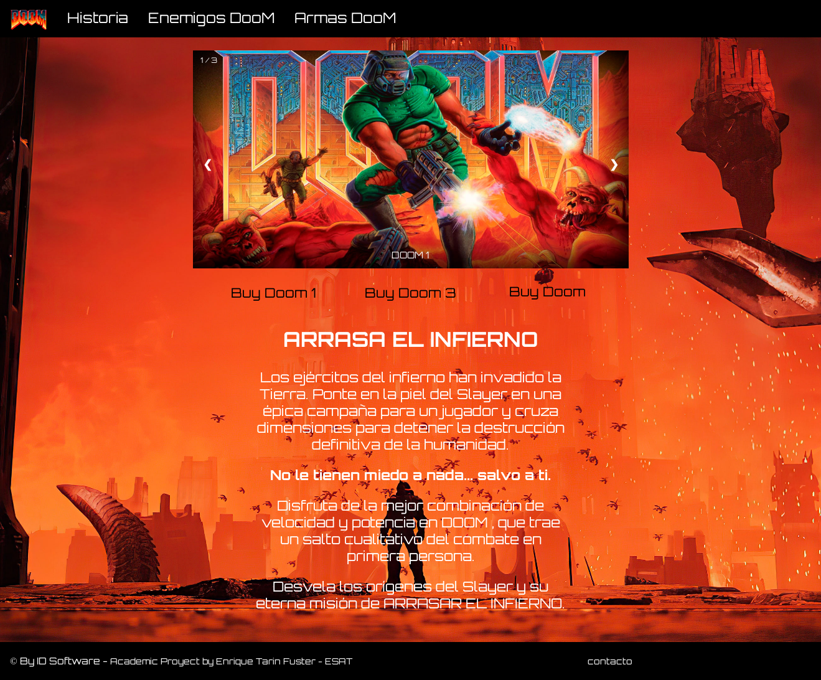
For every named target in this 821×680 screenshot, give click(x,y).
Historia (97, 18)
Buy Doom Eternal (547, 292)
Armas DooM (345, 18)
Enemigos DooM (211, 18)
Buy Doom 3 (410, 293)
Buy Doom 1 (273, 293)
